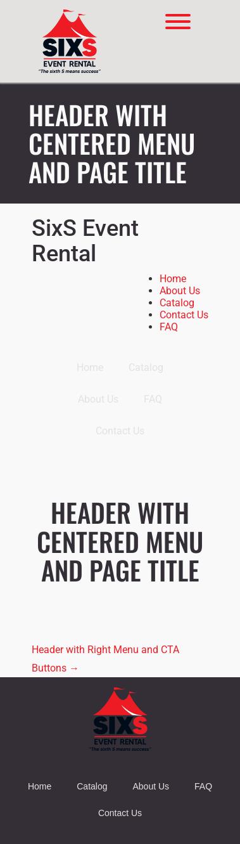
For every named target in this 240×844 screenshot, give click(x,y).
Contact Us (184, 315)
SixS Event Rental (85, 241)
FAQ (169, 327)
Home (173, 279)
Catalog (177, 303)
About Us (180, 291)
